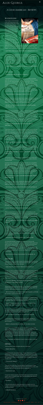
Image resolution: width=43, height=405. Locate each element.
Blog (36, 402)
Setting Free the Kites (16, 402)
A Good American (26, 402)
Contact (21, 403)
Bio (38, 402)
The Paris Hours (6, 402)
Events (32, 402)
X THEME (25, 398)
